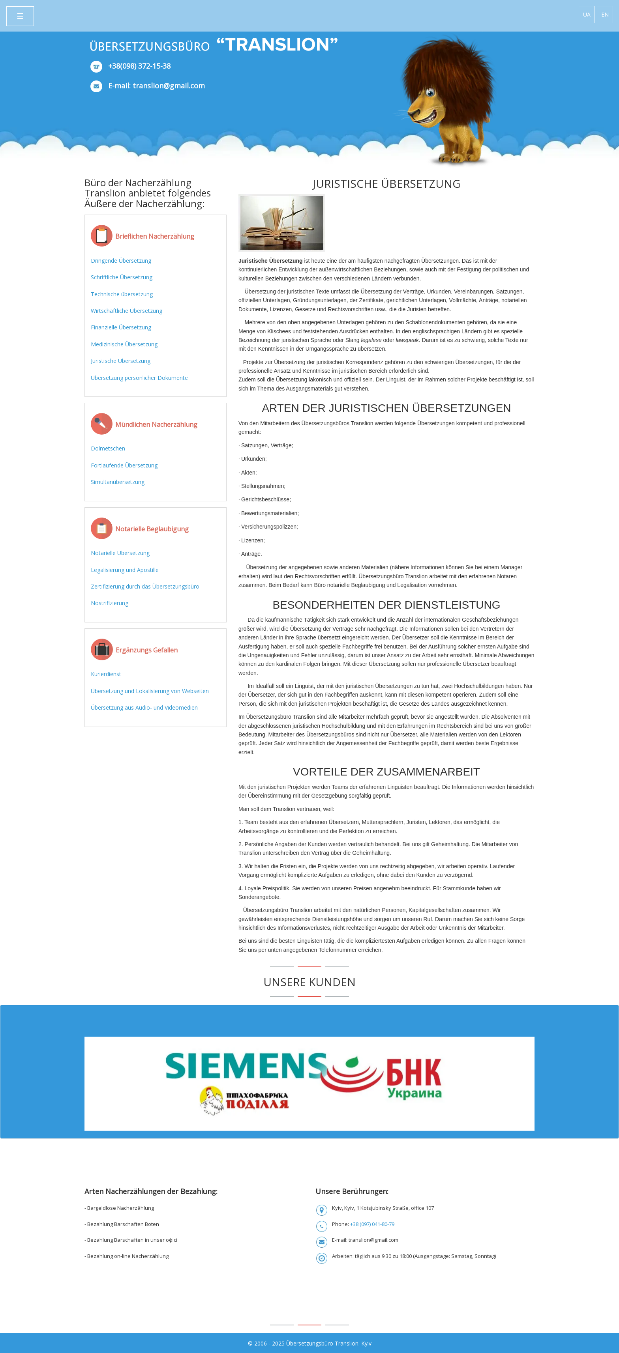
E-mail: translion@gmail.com (156, 85)
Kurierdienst (106, 674)
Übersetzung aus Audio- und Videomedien (144, 707)
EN (605, 14)
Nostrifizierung (109, 603)
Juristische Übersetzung (120, 360)
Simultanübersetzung (117, 482)
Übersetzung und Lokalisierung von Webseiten (150, 691)
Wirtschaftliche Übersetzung (126, 310)
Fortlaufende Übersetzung (124, 465)
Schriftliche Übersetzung (121, 277)
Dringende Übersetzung (121, 260)
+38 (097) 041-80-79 (372, 1224)
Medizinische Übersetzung (124, 344)
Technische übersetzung (122, 294)
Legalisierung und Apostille (125, 570)
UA (587, 14)
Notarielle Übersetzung (120, 553)
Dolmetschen (108, 448)
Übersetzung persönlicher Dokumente (139, 377)
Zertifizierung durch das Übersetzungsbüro (145, 586)
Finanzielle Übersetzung (121, 327)
